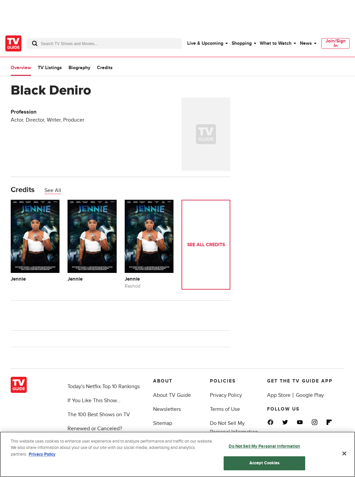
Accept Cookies (264, 463)
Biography (79, 67)
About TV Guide (172, 395)
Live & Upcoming (205, 43)
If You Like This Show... (94, 400)
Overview (21, 67)
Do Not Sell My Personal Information (264, 446)
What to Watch (275, 43)
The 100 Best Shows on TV (99, 414)
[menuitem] (207, 43)
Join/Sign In (336, 43)
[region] (177, 454)
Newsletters (167, 409)
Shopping (242, 43)
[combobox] (104, 43)
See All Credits (206, 245)
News (306, 43)
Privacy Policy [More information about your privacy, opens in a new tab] (42, 454)
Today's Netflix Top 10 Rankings (104, 386)
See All (52, 190)
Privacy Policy (226, 395)
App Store (278, 395)
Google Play (310, 395)
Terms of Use (225, 409)
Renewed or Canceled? (95, 428)
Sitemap (162, 423)
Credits (105, 67)
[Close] (344, 453)
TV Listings (50, 67)
